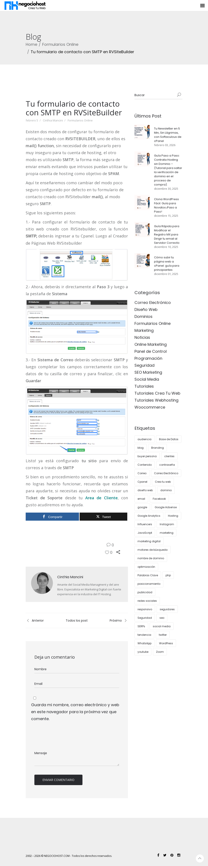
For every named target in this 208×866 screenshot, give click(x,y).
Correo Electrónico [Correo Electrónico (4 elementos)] (166, 473)
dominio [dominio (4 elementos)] (166, 490)
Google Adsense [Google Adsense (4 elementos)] (166, 507)
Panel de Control (150, 351)
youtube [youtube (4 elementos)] (143, 652)
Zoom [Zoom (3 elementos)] (160, 652)
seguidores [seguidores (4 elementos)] (167, 609)
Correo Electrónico (152, 302)
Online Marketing (150, 344)
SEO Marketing (148, 372)
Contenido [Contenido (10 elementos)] (145, 465)
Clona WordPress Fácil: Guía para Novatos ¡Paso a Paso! (166, 205)
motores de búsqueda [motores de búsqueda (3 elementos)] (153, 550)
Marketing (144, 330)
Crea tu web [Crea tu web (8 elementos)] (163, 482)
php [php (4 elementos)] (168, 575)
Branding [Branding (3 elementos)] (157, 448)
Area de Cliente (101, 497)
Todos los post (77, 620)
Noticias (142, 337)
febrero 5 (32, 120)
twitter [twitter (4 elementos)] (163, 635)
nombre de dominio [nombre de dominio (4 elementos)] (151, 558)
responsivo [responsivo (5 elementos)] (145, 609)
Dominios (143, 316)
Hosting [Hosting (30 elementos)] (173, 516)
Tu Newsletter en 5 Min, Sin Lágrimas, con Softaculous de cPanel (167, 134)
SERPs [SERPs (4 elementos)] (141, 626)
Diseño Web (146, 309)
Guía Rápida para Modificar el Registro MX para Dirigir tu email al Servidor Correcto (166, 234)
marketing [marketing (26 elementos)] (166, 533)
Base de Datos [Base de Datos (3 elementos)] (168, 439)
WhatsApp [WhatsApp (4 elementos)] (144, 643)
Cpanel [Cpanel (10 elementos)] (142, 482)
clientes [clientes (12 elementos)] (169, 456)
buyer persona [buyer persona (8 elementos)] (147, 456)
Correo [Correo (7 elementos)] (142, 473)
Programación (148, 358)
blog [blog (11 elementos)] (141, 448)
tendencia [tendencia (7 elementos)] (144, 635)
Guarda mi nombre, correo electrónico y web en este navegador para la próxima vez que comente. (75, 711)
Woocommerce (149, 407)
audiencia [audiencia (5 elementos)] (144, 439)
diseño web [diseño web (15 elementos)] (145, 490)
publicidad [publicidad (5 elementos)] (145, 592)
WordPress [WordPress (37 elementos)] (166, 643)
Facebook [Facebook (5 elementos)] (159, 499)
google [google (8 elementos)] (142, 507)
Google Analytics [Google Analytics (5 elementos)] (149, 516)
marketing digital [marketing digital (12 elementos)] (149, 541)
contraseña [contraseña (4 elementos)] (167, 465)
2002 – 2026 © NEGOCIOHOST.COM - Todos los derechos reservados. (69, 856)
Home (31, 44)
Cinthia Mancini (53, 120)
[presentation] (64, 736)
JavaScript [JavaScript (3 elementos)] (145, 533)
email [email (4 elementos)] (141, 499)
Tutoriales (144, 386)
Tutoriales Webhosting (156, 400)
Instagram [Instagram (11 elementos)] (167, 524)
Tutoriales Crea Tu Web (157, 393)
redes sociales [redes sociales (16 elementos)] (147, 601)
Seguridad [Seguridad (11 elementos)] (145, 618)
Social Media (146, 379)
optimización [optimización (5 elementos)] (146, 567)
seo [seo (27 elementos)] (161, 618)
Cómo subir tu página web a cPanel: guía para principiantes (166, 263)
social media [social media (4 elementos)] (162, 626)
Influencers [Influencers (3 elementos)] (145, 524)
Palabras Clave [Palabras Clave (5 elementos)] (148, 575)
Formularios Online (60, 44)
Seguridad (144, 365)
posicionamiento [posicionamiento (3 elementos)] (149, 584)
